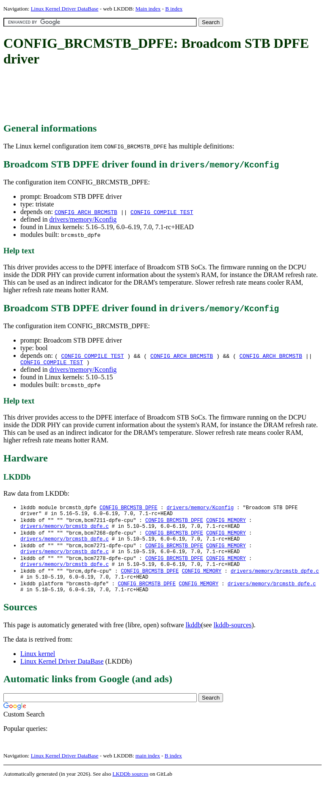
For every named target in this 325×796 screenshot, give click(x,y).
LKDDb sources (131, 787)
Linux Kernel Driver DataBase (65, 8)
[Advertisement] (157, 95)
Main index (148, 8)
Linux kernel (37, 666)
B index (173, 8)
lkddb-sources (233, 638)
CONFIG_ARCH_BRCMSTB (86, 212)
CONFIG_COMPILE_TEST (161, 212)
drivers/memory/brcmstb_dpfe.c (64, 530)
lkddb (193, 638)
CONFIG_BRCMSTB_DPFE (128, 509)
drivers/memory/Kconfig (82, 219)
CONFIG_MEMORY (226, 523)
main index (147, 769)
